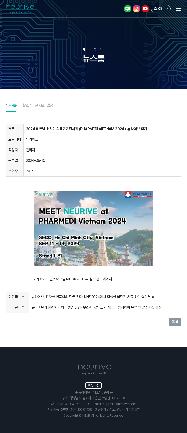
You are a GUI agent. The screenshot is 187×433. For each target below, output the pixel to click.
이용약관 (93, 385)
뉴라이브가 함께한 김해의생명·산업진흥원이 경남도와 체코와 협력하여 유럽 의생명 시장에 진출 (98, 307)
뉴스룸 (11, 105)
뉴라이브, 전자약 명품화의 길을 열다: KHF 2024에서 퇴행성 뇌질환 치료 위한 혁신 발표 (93, 297)
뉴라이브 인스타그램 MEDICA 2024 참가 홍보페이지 (74, 279)
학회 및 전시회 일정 (37, 105)
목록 (175, 321)
